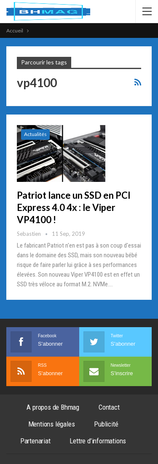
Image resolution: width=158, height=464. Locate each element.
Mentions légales (51, 424)
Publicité (106, 424)
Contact (109, 407)
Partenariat (35, 441)
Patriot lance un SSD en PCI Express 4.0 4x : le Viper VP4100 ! (74, 207)
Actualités (35, 134)
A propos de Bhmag (53, 407)
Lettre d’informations (98, 441)
